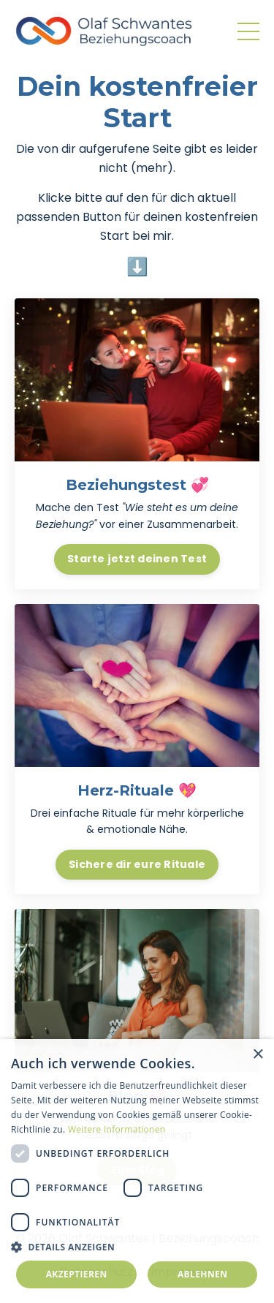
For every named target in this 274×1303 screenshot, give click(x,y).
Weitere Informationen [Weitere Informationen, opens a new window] (117, 1129)
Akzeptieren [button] (76, 1274)
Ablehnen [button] (202, 1274)
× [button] (257, 1054)
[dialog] (137, 1171)
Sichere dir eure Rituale (137, 864)
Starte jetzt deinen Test (137, 558)
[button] (137, 1246)
